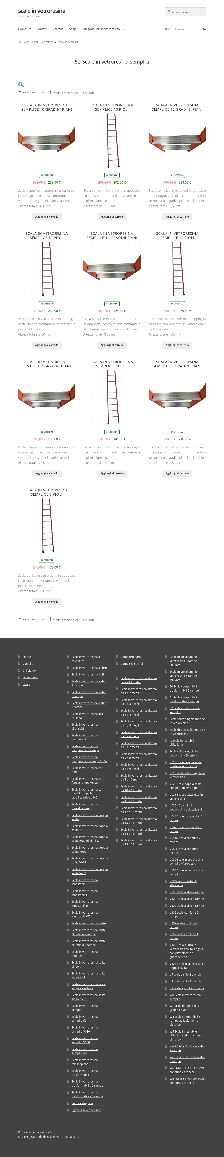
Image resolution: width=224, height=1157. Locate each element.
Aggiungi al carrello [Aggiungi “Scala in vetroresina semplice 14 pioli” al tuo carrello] (177, 345)
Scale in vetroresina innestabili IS (85, 904)
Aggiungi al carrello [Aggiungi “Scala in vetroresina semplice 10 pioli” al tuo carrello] (112, 216)
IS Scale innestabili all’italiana (182, 743)
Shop (72, 29)
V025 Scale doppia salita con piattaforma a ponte (186, 786)
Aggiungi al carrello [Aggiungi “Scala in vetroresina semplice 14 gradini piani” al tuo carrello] (112, 345)
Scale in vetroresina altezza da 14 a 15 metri (139, 832)
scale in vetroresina (41, 10)
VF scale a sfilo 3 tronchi (185, 981)
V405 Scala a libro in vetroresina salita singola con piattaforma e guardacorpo (186, 951)
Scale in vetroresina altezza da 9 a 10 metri (139, 778)
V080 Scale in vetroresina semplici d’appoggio (186, 862)
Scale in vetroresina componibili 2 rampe (85, 748)
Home (22, 29)
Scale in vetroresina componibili (85, 737)
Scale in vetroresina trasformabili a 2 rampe (87, 1083)
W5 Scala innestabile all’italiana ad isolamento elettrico (186, 1035)
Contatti (42, 29)
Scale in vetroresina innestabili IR (85, 893)
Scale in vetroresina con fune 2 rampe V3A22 (87, 781)
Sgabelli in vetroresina (86, 1110)
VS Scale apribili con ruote (187, 988)
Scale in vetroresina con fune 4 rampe (87, 806)
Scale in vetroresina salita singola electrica (88, 986)
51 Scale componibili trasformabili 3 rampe (184, 699)
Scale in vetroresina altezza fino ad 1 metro (139, 680)
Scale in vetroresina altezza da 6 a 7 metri (139, 745)
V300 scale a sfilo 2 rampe (187, 892)
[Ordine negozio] (34, 92)
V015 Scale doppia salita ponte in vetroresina (186, 764)
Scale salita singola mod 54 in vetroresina (187, 721)
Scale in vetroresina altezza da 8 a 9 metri (139, 767)
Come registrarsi (132, 664)
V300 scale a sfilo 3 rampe (187, 899)
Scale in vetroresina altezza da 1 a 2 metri (139, 691)
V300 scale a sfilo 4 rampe (187, 906)
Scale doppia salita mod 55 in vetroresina (187, 732)
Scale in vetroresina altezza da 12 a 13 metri (139, 810)
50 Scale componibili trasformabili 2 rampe (184, 688)
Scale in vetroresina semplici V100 (85, 1040)
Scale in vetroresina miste (89, 923)
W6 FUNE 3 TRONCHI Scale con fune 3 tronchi (187, 1081)
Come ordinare (131, 657)
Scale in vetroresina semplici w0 (85, 1051)
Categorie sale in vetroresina (101, 29)
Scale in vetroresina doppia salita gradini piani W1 (90, 839)
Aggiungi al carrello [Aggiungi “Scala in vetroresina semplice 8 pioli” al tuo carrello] (46, 601)
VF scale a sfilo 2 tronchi (185, 974)
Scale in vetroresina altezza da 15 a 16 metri (139, 842)
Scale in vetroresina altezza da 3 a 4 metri (139, 713)
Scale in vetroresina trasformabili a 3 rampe (87, 1094)
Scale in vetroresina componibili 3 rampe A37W (89, 759)
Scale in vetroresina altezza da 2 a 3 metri (139, 702)
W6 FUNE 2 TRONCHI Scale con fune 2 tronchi (187, 1070)
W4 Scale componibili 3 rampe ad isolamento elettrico (185, 1021)
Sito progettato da (30, 1137)
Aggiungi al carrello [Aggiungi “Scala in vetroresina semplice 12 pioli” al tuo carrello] (46, 345)
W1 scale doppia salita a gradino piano (185, 1008)
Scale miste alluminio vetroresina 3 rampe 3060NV (184, 675)
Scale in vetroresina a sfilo (89, 674)
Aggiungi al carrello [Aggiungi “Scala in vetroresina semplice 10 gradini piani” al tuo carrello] (46, 216)
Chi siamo (29, 670)
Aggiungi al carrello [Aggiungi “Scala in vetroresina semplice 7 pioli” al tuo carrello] (112, 473)
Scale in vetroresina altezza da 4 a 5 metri (139, 723)
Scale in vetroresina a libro (89, 668)
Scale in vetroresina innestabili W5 (85, 915)
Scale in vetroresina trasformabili (85, 1073)
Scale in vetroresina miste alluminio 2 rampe (89, 932)
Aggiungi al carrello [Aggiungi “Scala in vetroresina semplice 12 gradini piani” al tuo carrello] (177, 216)
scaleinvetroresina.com (62, 1137)
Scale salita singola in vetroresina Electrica (184, 753)
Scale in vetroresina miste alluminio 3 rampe (89, 943)
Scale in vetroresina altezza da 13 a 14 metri (139, 821)
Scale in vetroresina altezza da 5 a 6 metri (139, 734)
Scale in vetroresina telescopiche (85, 1062)
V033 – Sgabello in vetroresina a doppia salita (187, 807)
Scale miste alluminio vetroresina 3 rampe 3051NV (184, 661)
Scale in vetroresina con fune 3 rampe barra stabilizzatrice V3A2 (87, 793)
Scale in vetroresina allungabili (85, 727)
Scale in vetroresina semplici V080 (85, 1029)
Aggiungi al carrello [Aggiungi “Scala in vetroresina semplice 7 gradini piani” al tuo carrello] (46, 473)
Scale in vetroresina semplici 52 (85, 1019)
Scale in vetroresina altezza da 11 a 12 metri (139, 799)
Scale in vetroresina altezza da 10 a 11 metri (139, 788)
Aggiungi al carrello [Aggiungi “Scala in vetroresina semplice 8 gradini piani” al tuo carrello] (177, 473)
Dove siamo (30, 677)
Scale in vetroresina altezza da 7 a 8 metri (139, 756)
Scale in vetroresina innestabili (85, 882)
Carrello (58, 29)
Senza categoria (82, 1103)
